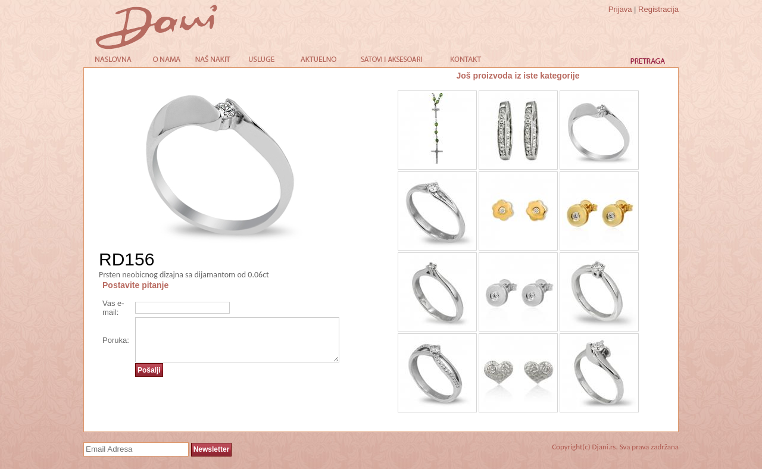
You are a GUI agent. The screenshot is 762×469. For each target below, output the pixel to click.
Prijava (620, 9)
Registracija (658, 9)
